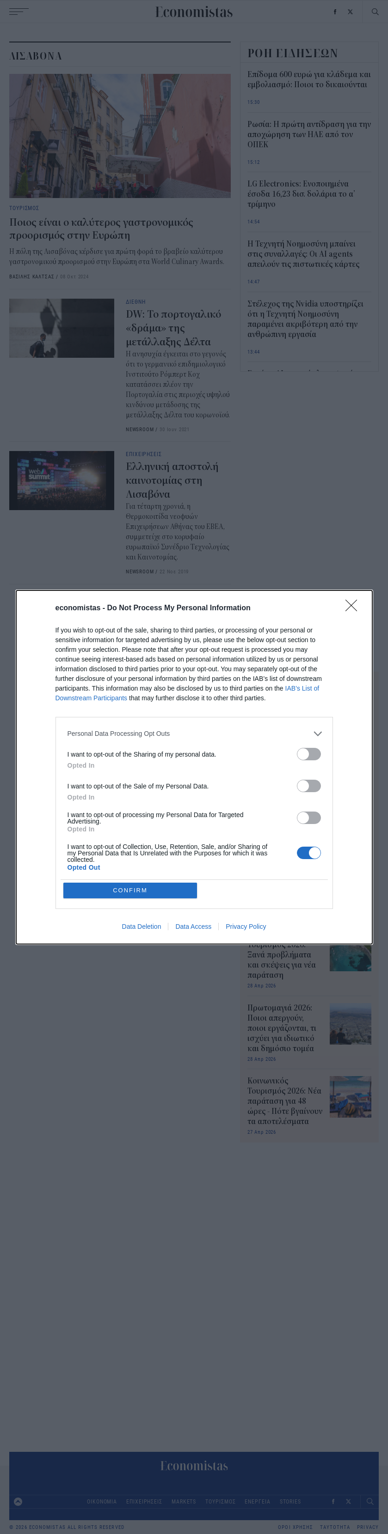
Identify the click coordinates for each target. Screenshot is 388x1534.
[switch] (309, 754)
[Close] (354, 608)
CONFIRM (130, 890)
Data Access (193, 926)
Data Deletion (141, 926)
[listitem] (194, 734)
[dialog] (194, 767)
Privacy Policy (246, 926)
